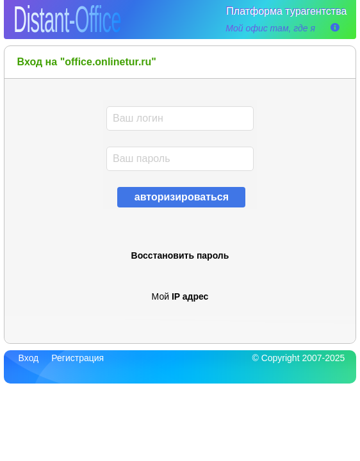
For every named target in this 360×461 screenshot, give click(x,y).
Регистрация (77, 358)
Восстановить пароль (180, 255)
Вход (29, 358)
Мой (180, 296)
